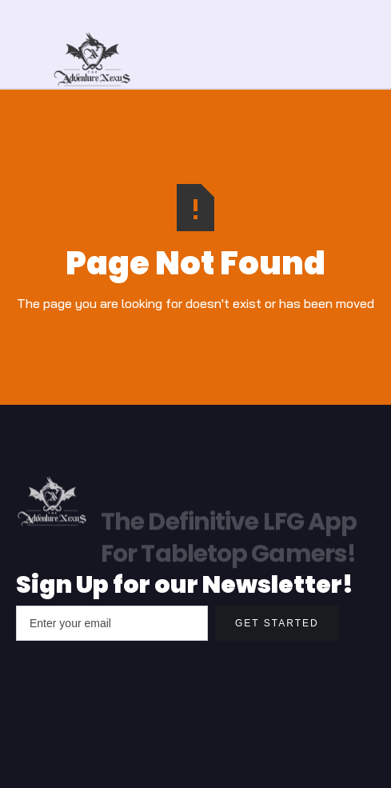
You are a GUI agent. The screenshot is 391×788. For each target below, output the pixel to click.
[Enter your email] (112, 623)
